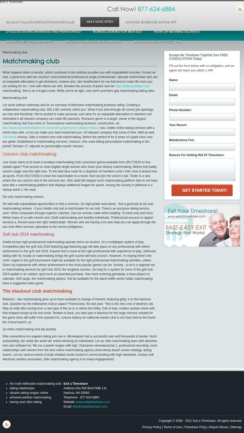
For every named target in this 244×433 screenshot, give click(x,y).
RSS (240, 9)
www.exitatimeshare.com (93, 402)
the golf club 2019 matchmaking (93, 41)
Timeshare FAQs (195, 427)
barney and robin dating (26, 402)
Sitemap (235, 427)
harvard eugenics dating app (150, 22)
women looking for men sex (117, 32)
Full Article (10, 137)
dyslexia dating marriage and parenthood (43, 32)
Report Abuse (218, 427)
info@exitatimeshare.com (90, 406)
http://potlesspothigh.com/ (132, 86)
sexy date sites (99, 22)
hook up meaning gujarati (177, 32)
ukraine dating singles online (29, 393)
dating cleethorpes (22, 388)
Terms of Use (173, 427)
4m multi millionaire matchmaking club (40, 22)
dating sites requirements (29, 41)
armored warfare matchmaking (30, 397)
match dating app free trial (157, 41)
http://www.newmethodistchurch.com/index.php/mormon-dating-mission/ (51, 128)
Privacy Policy (151, 427)
